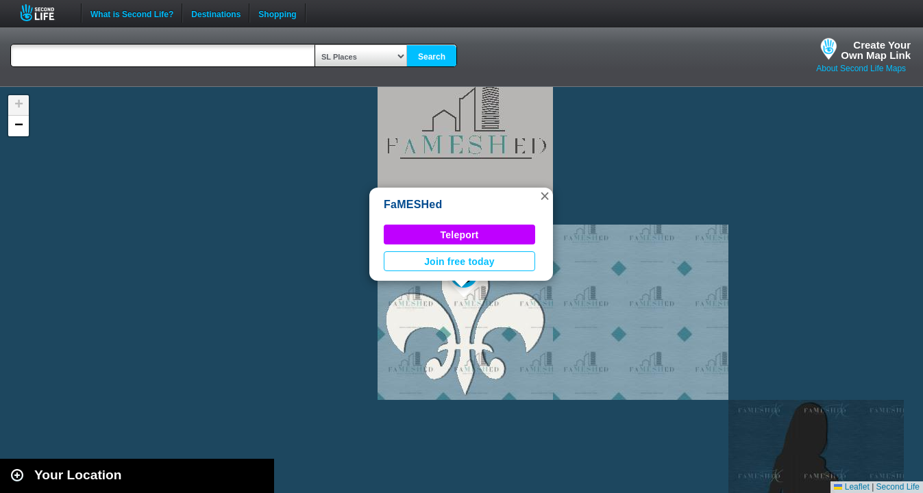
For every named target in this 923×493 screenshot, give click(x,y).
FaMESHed (413, 204)
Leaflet (851, 487)
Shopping (277, 13)
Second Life (45, 12)
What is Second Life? (131, 13)
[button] (545, 196)
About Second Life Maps (861, 68)
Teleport (460, 234)
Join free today (459, 261)
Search (431, 57)
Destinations (216, 13)
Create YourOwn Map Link (876, 50)
